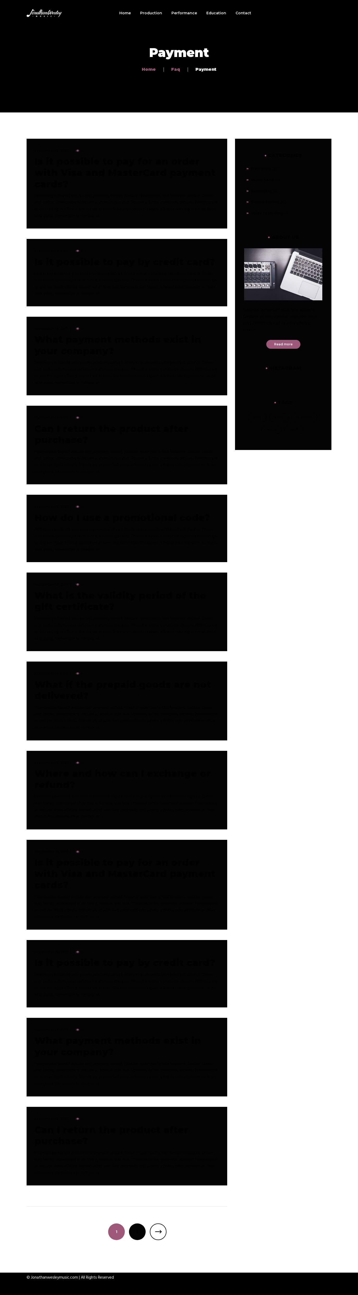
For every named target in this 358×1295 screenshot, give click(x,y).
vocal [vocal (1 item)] (294, 430)
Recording (261, 191)
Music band (262, 179)
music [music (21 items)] (279, 418)
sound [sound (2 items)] (271, 430)
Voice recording (267, 213)
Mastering (261, 168)
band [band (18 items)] (257, 418)
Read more (283, 344)
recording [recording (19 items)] (304, 418)
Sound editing (265, 202)
